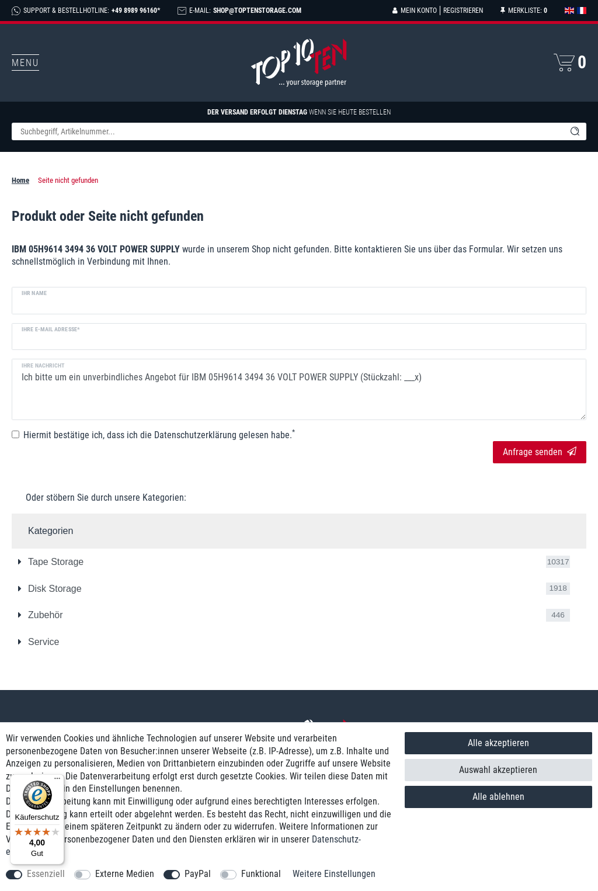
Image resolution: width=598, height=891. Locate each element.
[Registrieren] (461, 10)
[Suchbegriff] (287, 131)
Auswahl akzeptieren (498, 769)
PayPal (198, 873)
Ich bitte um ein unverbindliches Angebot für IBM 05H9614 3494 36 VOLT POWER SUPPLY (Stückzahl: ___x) (299, 389)
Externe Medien (124, 873)
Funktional (261, 873)
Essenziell (46, 873)
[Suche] (574, 131)
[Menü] (57, 781)
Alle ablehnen (498, 796)
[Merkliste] (523, 10)
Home (20, 180)
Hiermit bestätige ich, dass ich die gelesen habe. (159, 435)
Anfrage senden (539, 451)
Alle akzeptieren (498, 742)
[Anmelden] (414, 10)
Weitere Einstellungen (334, 873)
